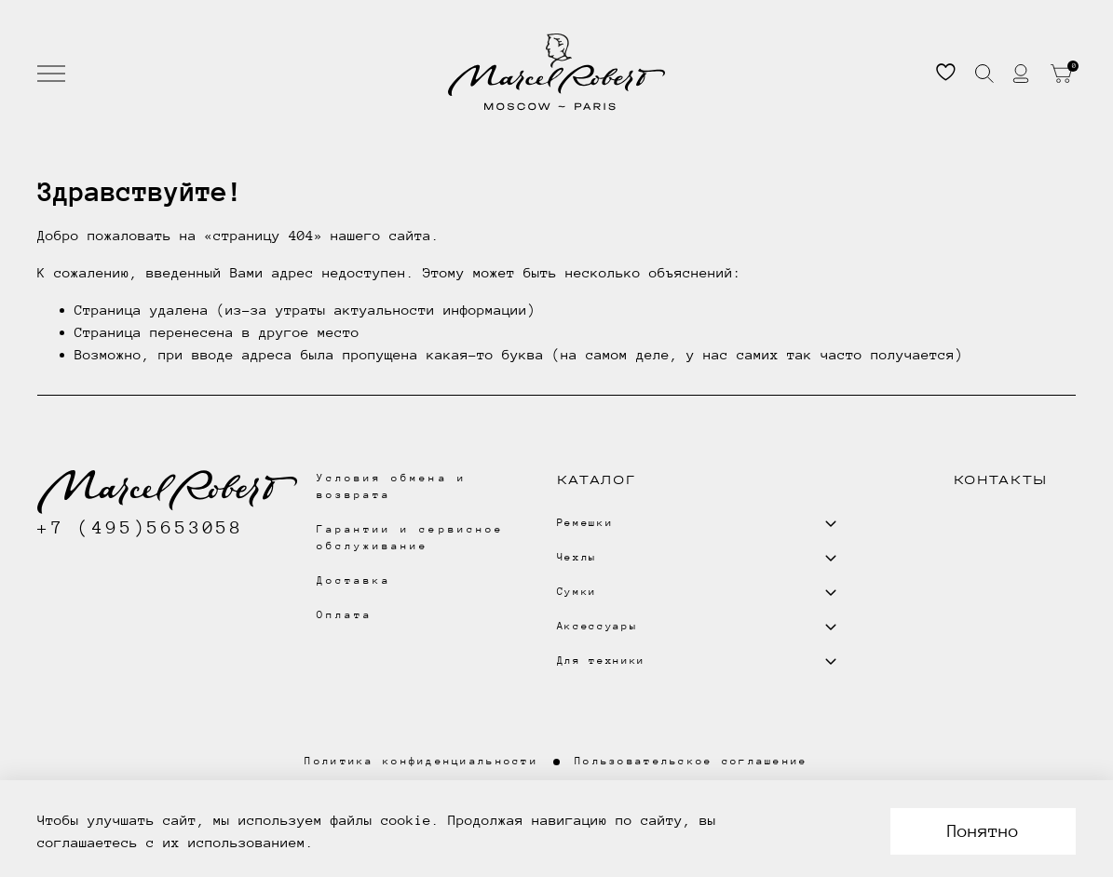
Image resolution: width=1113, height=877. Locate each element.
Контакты (1001, 480)
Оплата (345, 615)
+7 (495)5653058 (140, 527)
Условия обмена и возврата (392, 486)
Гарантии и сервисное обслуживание (410, 537)
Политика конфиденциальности (421, 761)
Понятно (983, 831)
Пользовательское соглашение (691, 761)
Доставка (354, 580)
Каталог (596, 480)
